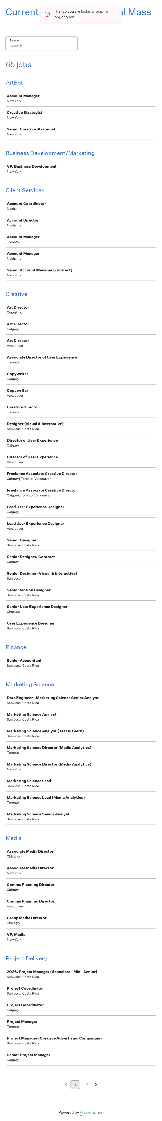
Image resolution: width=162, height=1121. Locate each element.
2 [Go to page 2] (87, 1085)
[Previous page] (66, 1085)
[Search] (41, 47)
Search (14, 40)
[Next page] (96, 1085)
